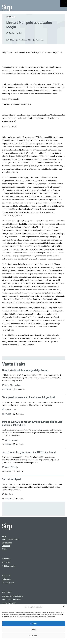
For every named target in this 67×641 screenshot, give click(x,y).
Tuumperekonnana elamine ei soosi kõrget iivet (28, 397)
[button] (64, 607)
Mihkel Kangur (11, 440)
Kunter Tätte (10, 409)
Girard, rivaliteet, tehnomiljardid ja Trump (25, 370)
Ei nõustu (33, 630)
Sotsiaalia (10, 17)
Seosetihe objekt (11, 479)
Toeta (4, 549)
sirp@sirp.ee (7, 542)
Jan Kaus (9, 494)
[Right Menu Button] (63, 3)
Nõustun (33, 624)
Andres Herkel (15, 33)
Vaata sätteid (33, 636)
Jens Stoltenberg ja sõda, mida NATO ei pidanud (29, 452)
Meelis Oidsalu (11, 467)
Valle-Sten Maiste (12, 385)
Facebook (6, 546)
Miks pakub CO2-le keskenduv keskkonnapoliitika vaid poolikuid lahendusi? (32, 423)
